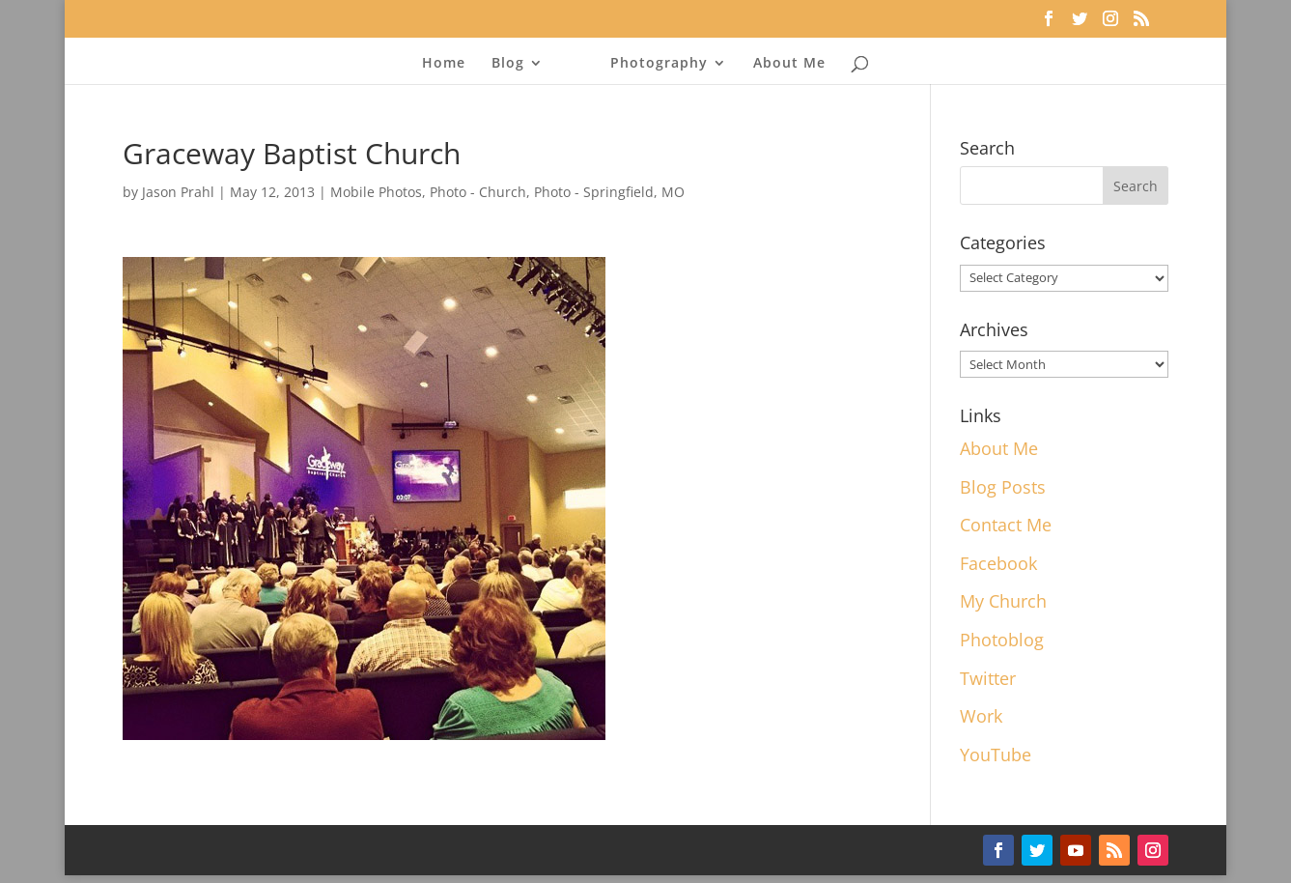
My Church (1003, 600)
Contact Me (1006, 524)
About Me (789, 63)
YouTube (995, 754)
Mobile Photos (376, 192)
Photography (659, 63)
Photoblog (1002, 639)
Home (443, 63)
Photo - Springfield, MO (609, 192)
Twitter (988, 678)
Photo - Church (478, 192)
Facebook (998, 563)
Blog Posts (1003, 486)
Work (981, 715)
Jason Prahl (178, 192)
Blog (507, 63)
